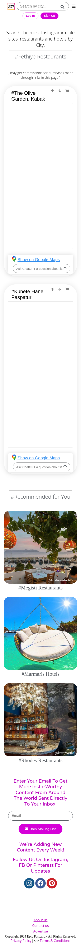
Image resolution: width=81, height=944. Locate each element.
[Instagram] (29, 883)
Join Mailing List (40, 829)
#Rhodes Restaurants (40, 760)
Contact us (40, 925)
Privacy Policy (21, 940)
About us (41, 920)
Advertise (40, 931)
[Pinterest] (52, 883)
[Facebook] (40, 883)
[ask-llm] (65, 268)
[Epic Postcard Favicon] (11, 6)
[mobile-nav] (74, 6)
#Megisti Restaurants (40, 587)
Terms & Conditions (55, 940)
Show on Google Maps (39, 259)
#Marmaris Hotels (40, 674)
